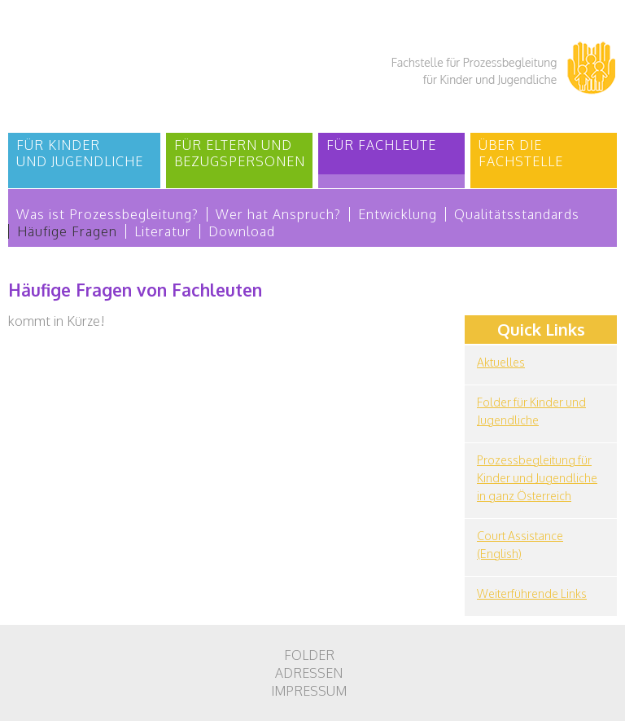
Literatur (162, 231)
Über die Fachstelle (521, 153)
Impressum (309, 691)
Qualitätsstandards (516, 214)
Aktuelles (501, 362)
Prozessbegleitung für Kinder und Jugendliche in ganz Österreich (537, 478)
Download (241, 231)
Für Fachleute (381, 145)
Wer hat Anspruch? (278, 214)
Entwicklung (397, 214)
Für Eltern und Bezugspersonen (239, 153)
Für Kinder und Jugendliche (79, 153)
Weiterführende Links (532, 593)
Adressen (309, 673)
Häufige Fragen (67, 231)
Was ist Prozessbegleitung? (107, 214)
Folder (309, 655)
